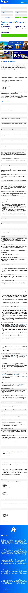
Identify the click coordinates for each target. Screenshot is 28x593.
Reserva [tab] (2, 6)
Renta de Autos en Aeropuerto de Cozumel (7, 541)
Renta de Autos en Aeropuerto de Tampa (7, 560)
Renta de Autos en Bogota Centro (7, 580)
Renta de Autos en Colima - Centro (20, 582)
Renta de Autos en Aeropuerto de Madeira (7, 552)
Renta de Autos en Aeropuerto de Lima (20, 550)
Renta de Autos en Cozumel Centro (7, 583)
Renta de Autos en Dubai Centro (7, 584)
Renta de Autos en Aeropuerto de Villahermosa (7, 563)
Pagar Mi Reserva (19, 385)
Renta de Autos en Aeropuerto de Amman (7, 539)
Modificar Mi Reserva (16, 374)
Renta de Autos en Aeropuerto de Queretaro (21, 558)
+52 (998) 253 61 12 (24, 2)
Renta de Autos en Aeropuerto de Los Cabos (20, 551)
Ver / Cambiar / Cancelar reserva (9, 6)
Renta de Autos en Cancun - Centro (21, 580)
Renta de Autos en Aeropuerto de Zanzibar (21, 563)
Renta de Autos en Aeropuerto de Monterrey (7, 555)
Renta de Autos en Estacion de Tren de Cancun (20, 584)
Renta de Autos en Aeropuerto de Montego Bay (20, 554)
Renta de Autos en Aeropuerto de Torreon (20, 560)
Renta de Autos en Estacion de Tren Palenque (20, 585)
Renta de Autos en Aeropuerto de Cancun (7, 540)
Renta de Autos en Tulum (7, 588)
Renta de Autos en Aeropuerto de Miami (7, 554)
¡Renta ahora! (21, 17)
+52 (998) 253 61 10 (10, 186)
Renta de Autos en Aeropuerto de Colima (20, 540)
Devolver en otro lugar (4, 10)
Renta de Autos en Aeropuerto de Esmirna (20, 542)
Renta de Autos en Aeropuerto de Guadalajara (20, 543)
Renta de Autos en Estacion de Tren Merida (7, 585)
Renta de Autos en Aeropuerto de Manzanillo (20, 552)
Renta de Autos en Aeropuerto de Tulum (7, 561)
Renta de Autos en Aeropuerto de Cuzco (20, 541)
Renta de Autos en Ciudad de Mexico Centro (20, 581)
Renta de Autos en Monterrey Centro (7, 587)
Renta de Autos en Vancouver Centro (7, 589)
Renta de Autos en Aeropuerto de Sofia (20, 559)
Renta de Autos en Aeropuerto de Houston (21, 544)
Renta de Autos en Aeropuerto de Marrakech (7, 553)
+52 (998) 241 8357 (13, 325)
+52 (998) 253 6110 (23, 308)
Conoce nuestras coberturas (14, 36)
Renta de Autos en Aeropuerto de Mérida (20, 553)
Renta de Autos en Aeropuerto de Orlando (20, 555)
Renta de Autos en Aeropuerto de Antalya (20, 539)
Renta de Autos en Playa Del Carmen (21, 587)
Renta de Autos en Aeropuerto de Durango (7, 542)
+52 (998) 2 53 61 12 (21, 384)
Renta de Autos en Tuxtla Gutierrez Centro (20, 588)
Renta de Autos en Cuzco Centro (20, 583)
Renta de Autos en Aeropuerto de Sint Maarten (7, 559)
